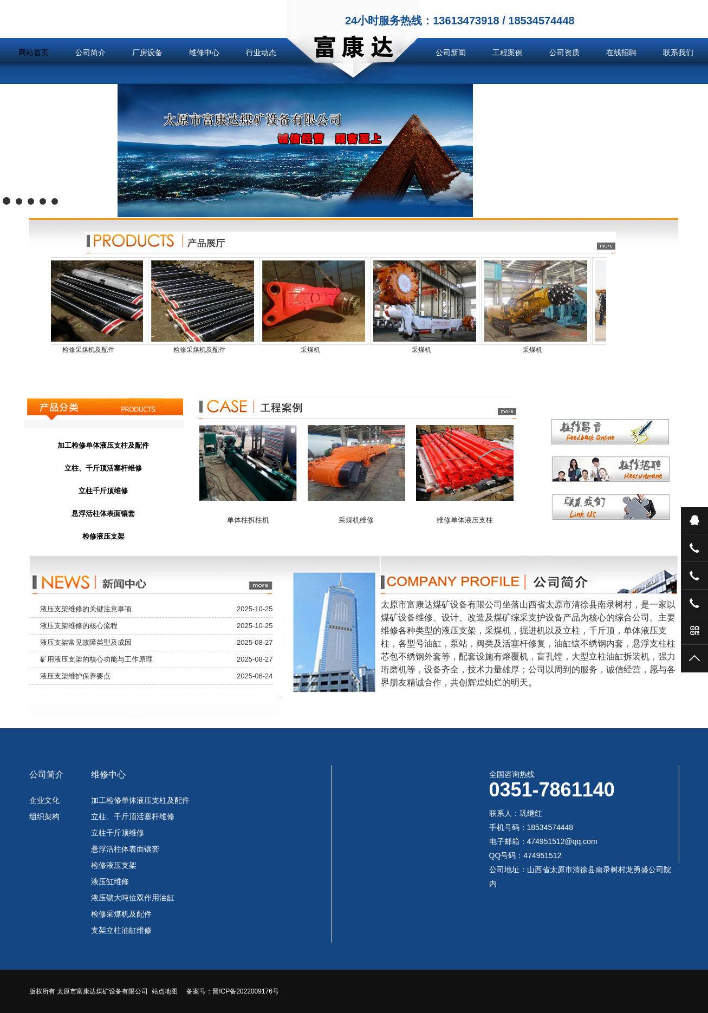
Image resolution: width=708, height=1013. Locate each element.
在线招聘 (621, 52)
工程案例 (507, 52)
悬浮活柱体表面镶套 (125, 849)
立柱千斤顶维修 (117, 832)
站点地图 (165, 991)
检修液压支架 (114, 865)
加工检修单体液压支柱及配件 (140, 800)
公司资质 (564, 52)
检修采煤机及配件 (121, 914)
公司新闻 (451, 52)
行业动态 (261, 52)
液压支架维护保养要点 (75, 676)
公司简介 (90, 52)
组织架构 (44, 816)
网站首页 (33, 52)
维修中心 (204, 52)
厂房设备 (147, 52)
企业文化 (44, 800)
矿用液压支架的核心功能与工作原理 (96, 659)
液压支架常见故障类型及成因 (86, 642)
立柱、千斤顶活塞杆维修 (132, 816)
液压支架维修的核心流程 (79, 626)
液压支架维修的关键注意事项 (86, 609)
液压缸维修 (110, 881)
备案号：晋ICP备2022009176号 (232, 991)
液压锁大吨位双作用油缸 (132, 897)
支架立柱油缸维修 (121, 930)
